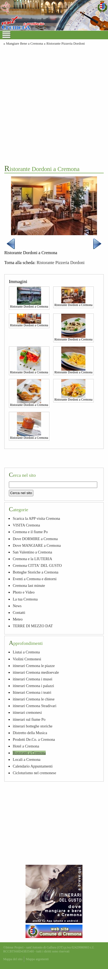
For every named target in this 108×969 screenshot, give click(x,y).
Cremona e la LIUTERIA (32, 559)
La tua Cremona (25, 599)
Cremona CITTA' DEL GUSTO (37, 565)
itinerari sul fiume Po (29, 719)
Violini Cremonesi (27, 659)
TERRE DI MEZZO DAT (33, 626)
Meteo (18, 619)
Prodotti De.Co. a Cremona (34, 739)
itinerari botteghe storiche (32, 726)
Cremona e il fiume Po (30, 532)
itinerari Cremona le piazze (34, 666)
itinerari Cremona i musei (32, 679)
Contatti (19, 612)
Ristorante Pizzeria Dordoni (65, 43)
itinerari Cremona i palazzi (33, 686)
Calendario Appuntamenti (32, 766)
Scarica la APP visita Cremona (36, 518)
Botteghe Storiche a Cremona (35, 572)
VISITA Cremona (26, 525)
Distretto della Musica (30, 733)
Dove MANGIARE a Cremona (37, 545)
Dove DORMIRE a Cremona (35, 539)
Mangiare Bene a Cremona (24, 43)
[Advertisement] (54, 104)
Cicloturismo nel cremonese (34, 773)
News (17, 606)
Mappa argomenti (37, 959)
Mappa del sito (12, 959)
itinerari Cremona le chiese (33, 699)
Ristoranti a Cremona (29, 753)
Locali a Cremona (26, 759)
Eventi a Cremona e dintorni (34, 579)
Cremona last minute (29, 585)
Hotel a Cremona (26, 746)
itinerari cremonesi (27, 712)
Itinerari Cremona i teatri (32, 692)
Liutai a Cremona (26, 652)
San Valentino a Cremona (32, 552)
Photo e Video (23, 592)
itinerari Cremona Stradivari (34, 706)
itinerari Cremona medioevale (36, 672)
